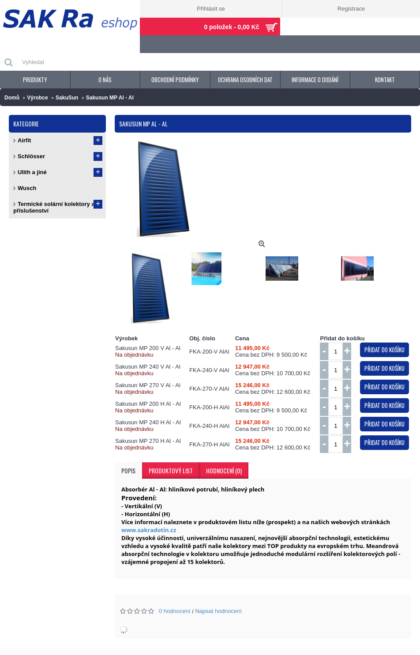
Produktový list (171, 470)
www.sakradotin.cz (148, 530)
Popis (128, 470)
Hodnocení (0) (224, 470)
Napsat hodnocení (218, 611)
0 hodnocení (175, 611)
